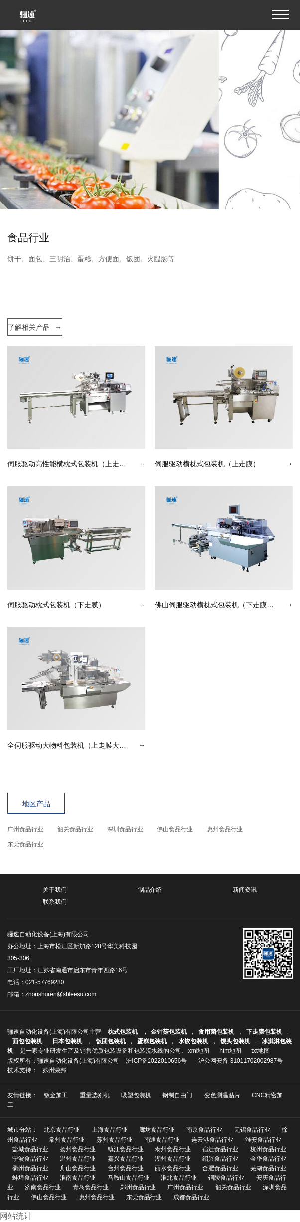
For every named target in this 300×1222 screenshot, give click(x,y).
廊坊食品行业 (157, 1129)
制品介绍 (150, 889)
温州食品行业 (78, 1158)
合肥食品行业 (220, 1168)
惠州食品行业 (225, 829)
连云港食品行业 (212, 1139)
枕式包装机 (123, 1031)
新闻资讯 (245, 889)
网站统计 (16, 1216)
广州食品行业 (25, 829)
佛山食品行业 (175, 829)
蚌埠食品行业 (30, 1177)
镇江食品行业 (126, 1149)
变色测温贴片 (222, 1095)
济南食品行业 (43, 1187)
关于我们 (55, 889)
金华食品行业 (268, 1158)
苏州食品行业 (115, 1139)
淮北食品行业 (179, 1177)
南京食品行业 (204, 1129)
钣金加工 (56, 1095)
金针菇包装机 (169, 1031)
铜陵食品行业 (226, 1177)
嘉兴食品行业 (126, 1158)
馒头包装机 (235, 1041)
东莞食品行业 (25, 844)
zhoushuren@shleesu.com (60, 994)
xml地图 (199, 1050)
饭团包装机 (111, 1041)
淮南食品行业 (78, 1177)
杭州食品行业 (268, 1149)
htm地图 (230, 1050)
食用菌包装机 (216, 1031)
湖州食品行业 (173, 1158)
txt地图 (260, 1050)
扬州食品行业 (78, 1149)
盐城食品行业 (30, 1149)
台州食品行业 (126, 1168)
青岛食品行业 (91, 1187)
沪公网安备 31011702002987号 (240, 1060)
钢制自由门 (177, 1095)
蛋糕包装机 (152, 1041)
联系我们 (55, 901)
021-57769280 (44, 982)
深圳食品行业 (125, 829)
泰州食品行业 (173, 1149)
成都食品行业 (191, 1197)
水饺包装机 (193, 1041)
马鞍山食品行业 (129, 1177)
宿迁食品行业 (220, 1149)
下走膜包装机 (264, 1031)
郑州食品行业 (138, 1187)
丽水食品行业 (173, 1168)
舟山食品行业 (78, 1168)
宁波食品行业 (30, 1158)
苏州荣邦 (54, 1070)
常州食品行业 (67, 1139)
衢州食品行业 (30, 1168)
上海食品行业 (110, 1129)
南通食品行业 (162, 1139)
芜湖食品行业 (268, 1168)
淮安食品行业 (263, 1139)
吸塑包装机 (136, 1095)
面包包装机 (27, 1041)
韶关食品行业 (75, 829)
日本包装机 (68, 1041)
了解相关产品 (35, 327)
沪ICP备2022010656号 (156, 1060)
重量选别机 (95, 1095)
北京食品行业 (62, 1129)
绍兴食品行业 (220, 1158)
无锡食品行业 (252, 1129)
